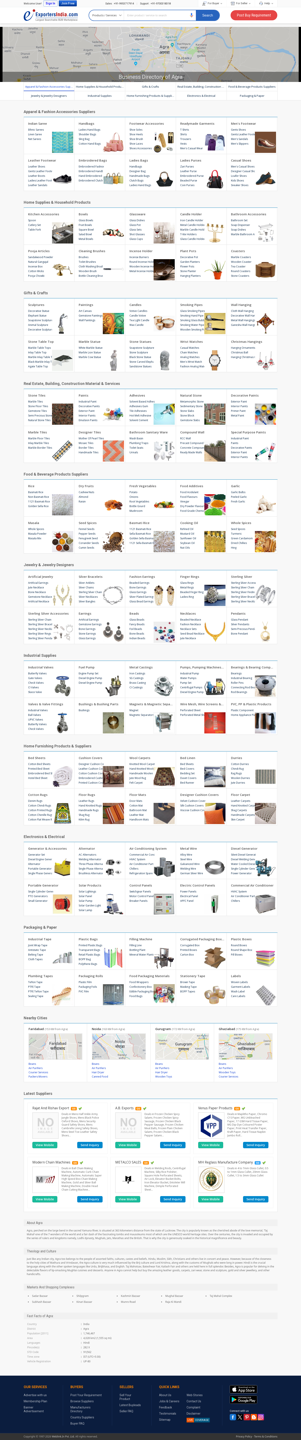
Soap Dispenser (240, 225)
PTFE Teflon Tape (38, 991)
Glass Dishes (137, 220)
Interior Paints (87, 415)
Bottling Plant (137, 950)
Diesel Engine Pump (90, 683)
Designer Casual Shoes (243, 171)
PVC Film (84, 991)
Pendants (238, 613)
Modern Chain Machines (51, 1162)
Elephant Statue (37, 315)
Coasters (238, 251)
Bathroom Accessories (248, 214)
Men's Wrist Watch (191, 362)
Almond (83, 497)
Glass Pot (135, 225)
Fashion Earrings (142, 576)
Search (207, 15)
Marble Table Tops (39, 348)
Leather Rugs (86, 801)
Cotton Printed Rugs (40, 810)
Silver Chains (86, 587)
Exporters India (51, 15)
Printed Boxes (188, 950)
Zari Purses (187, 166)
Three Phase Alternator (91, 864)
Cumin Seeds (86, 547)
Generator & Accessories (47, 848)
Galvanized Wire (190, 864)
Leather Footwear (42, 160)
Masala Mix (34, 538)
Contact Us (194, 1401)
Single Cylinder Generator (243, 868)
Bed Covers (187, 768)
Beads (134, 613)
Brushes (83, 257)
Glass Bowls (86, 220)
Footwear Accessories (146, 123)
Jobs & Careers (169, 1401)
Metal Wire (188, 848)
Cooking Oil (189, 523)
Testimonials (167, 1413)
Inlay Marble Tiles (38, 443)
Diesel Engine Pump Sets (91, 678)
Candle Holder (191, 214)
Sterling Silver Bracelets (243, 597)
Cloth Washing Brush (91, 266)
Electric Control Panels (197, 885)
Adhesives (137, 395)
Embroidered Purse (192, 176)
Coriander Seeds (89, 543)
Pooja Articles (39, 251)
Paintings (86, 305)
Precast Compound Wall (192, 443)
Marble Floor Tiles (39, 438)
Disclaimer (194, 1413)
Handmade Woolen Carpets (142, 773)
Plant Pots (188, 251)
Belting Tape (35, 954)
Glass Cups (136, 239)
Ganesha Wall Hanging (243, 325)
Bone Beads (136, 633)
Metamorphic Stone (192, 401)
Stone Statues (140, 341)
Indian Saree (37, 123)
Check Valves (36, 683)
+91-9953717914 (120, 3)
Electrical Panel (189, 896)
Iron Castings (137, 673)
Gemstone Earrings (90, 624)
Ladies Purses (190, 160)
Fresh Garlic (238, 501)
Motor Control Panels (142, 896)
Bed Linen (187, 758)
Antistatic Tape (37, 950)
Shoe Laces (136, 143)
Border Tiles (86, 448)
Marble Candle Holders (192, 229)
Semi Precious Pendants (243, 629)
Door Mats (135, 801)
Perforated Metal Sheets (192, 715)
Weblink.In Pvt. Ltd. (63, 1436)
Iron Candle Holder (191, 220)
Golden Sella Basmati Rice (142, 538)
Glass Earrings (137, 592)
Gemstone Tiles (37, 411)
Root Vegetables (139, 501)
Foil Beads (135, 629)
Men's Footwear (243, 123)
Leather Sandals (37, 185)
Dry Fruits (86, 486)
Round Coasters (240, 271)
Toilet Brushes (87, 262)
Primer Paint (238, 411)
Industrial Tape (39, 939)
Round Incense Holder (142, 262)
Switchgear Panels (140, 891)
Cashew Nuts (86, 492)
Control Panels (140, 885)
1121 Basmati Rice (39, 501)
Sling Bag (84, 139)
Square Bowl (86, 229)
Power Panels (188, 891)
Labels (236, 976)
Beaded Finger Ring (191, 592)
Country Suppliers (82, 1417)
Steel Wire (186, 859)
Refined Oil (186, 529)
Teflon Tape (35, 982)
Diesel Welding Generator (243, 859)
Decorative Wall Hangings (243, 315)
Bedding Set (187, 773)
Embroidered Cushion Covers (91, 778)
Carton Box (187, 954)
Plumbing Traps (138, 443)
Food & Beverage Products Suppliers (252, 87)
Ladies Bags (138, 160)
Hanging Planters (190, 276)
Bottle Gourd (137, 506)
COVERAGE (198, 1420)
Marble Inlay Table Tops (40, 357)
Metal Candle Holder (192, 225)
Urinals (133, 452)
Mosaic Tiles (86, 443)
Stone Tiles (36, 395)
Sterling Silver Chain (90, 592)
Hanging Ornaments (243, 348)
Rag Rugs (236, 773)
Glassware (137, 214)
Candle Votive (137, 315)
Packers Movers (38, 1076)
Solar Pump (85, 901)
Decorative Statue (38, 311)
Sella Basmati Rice (140, 533)
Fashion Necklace (190, 624)
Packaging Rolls (91, 976)
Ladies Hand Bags (89, 129)
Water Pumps (188, 678)
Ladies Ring (187, 597)
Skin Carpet (238, 819)
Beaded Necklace (190, 619)
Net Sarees (34, 139)
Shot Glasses (137, 234)
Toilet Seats (136, 448)
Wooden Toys (163, 1076)
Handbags (86, 123)
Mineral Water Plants (141, 954)
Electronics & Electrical (201, 96)
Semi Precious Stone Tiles (40, 415)
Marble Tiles (35, 401)
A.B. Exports (124, 1108)
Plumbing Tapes (40, 976)
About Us (165, 1395)
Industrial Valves (41, 667)
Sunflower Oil (188, 538)
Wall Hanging (241, 305)
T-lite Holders (188, 234)
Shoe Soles (135, 129)
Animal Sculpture (38, 325)
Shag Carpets (239, 810)
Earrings (85, 613)
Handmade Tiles (88, 452)
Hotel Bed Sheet (37, 778)
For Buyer (212, 3)
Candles (135, 305)
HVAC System (137, 859)
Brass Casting (137, 683)
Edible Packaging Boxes (142, 991)
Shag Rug (84, 815)
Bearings (236, 673)
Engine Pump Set (88, 673)
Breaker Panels (138, 901)
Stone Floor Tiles (38, 406)
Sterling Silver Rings (39, 633)
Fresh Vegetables (142, 486)
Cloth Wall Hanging (242, 311)
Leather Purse (188, 171)
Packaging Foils (88, 987)
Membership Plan (35, 1401)
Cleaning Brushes (92, 251)
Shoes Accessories (140, 148)
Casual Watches (189, 348)
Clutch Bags (136, 180)
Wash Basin (136, 438)
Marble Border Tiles (40, 448)
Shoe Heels (136, 134)
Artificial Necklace (38, 601)
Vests (183, 143)
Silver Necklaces (88, 597)
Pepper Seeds (87, 533)
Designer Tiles (90, 432)
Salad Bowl (85, 234)
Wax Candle (136, 325)
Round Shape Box (241, 950)
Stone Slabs (187, 411)
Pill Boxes (236, 954)
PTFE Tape (34, 987)
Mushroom (136, 511)
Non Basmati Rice (38, 497)
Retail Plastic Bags (89, 954)
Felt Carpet (136, 782)
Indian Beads (137, 638)
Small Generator (38, 901)
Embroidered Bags (93, 160)
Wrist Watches (191, 341)
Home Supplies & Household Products (100, 87)
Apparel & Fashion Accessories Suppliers (49, 87)
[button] (191, 15)
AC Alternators (87, 854)
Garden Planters (190, 262)
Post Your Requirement (86, 1395)
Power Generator (241, 873)
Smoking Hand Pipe (191, 315)
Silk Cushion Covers (191, 805)
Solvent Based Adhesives (142, 401)
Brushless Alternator (91, 873)
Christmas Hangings (246, 341)
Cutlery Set (34, 225)
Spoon (32, 220)
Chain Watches (189, 352)
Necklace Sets (188, 629)
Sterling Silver (241, 576)
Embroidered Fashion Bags (91, 166)
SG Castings (136, 678)
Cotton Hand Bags (90, 143)
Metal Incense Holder (142, 271)
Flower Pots (187, 266)
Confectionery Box (140, 987)
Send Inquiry (90, 1145)
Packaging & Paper (252, 96)
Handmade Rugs (89, 810)
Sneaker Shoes (239, 185)
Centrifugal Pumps (191, 687)
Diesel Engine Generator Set (40, 859)
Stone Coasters (240, 276)
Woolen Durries (240, 778)
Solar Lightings (87, 891)
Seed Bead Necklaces (192, 633)
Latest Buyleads (130, 1405)
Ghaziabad (239, 1029)
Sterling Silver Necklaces (243, 601)
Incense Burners (139, 257)
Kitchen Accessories (43, 214)
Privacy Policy (244, 1436)
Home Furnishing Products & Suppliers (151, 96)
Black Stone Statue (140, 357)
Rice (31, 486)
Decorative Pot (189, 257)
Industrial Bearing (241, 678)
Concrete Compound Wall (192, 448)
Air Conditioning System (148, 848)
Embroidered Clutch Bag (91, 180)
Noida (108, 1029)
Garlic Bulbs (238, 492)
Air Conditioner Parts (142, 864)
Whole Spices (36, 529)
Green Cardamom (242, 538)
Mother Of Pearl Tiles (91, 438)
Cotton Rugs (38, 795)
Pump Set (185, 683)
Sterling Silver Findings (243, 592)
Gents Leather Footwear (243, 134)
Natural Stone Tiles (39, 420)
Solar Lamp (85, 910)
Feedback (165, 1407)
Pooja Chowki (36, 276)
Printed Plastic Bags (90, 945)
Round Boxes (239, 945)
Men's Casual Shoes (242, 166)
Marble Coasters (241, 257)
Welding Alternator (90, 859)
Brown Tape (187, 982)
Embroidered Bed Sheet (40, 773)
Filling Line (135, 945)
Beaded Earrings (139, 583)
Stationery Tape (192, 976)
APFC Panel (187, 901)
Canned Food (100, 1076)
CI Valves (33, 687)
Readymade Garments (197, 123)
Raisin (82, 501)
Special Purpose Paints (248, 432)
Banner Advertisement (34, 1409)
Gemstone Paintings (91, 315)
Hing (233, 547)
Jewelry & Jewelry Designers (49, 96)
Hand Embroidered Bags (91, 176)
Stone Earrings (87, 633)
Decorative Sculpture (40, 329)
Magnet (133, 710)
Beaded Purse (188, 180)
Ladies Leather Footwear (40, 180)
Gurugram (175, 1029)
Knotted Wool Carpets (142, 764)
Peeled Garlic (239, 497)
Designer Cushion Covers (91, 764)
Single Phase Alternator (91, 868)
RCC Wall (185, 438)
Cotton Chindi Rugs (39, 805)
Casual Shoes (241, 160)
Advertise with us (35, 1395)
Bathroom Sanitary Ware (148, 432)
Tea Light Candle (139, 320)
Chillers (133, 868)
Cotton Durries (240, 764)
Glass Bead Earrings (141, 601)
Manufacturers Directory (80, 1409)
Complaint (193, 1407)
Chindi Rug (237, 768)
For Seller (240, 3)
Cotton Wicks (36, 271)
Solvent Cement (138, 420)
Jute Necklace (36, 587)
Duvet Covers (188, 778)
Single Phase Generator (40, 873)
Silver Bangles (87, 601)
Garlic (235, 486)
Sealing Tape (35, 996)
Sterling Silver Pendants (40, 638)
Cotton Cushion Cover (91, 773)
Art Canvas (85, 311)
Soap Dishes (238, 229)
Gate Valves (35, 678)
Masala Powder (37, 533)
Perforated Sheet (190, 710)
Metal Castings (141, 667)
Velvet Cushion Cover (192, 801)
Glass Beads (136, 619)
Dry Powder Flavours (192, 506)
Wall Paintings (87, 320)
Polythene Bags (88, 964)
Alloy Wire (186, 854)
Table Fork (34, 229)
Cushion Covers (90, 758)
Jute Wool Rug (137, 778)
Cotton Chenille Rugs (40, 815)
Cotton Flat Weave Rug (40, 819)
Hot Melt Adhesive (140, 415)
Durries (236, 758)
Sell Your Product (125, 1397)
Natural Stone (191, 395)
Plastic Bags (88, 939)
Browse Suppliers (82, 1401)
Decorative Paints (89, 406)
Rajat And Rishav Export (50, 1108)
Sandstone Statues (140, 366)
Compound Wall (192, 432)
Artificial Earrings (38, 583)
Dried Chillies (239, 543)
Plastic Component (242, 710)
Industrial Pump (189, 673)
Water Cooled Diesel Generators (243, 864)
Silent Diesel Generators (243, 854)
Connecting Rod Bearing (243, 687)
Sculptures (36, 305)
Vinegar (184, 501)
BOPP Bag (85, 959)
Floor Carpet (240, 795)
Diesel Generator (244, 848)
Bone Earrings (137, 587)
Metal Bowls (86, 239)
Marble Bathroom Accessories (243, 234)
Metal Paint (237, 415)
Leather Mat (136, 815)
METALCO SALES (128, 1162)
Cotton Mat (136, 805)
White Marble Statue (91, 348)
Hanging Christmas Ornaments (243, 357)
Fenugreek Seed (88, 538)
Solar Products (90, 885)
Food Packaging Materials (149, 976)
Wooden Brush (88, 271)
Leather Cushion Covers (91, 768)
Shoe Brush (136, 139)
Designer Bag (137, 171)
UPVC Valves (35, 719)
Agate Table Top (38, 366)
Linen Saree (35, 134)
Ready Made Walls (191, 452)
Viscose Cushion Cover (192, 810)
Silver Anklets (86, 583)
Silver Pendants (240, 624)
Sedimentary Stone (191, 406)
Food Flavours (188, 497)
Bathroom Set (239, 220)
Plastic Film (85, 982)
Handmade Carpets (243, 815)
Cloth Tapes (35, 959)
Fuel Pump (87, 667)
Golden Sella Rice (38, 506)
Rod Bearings (239, 692)
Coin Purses (187, 185)
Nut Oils (185, 547)
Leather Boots (36, 176)
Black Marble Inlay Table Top (40, 362)
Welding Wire (188, 868)
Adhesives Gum (138, 406)
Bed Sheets (36, 758)
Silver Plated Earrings (141, 597)
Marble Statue (89, 341)
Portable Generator (40, 868)
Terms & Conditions (265, 1436)
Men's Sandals (239, 139)
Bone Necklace (37, 592)
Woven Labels (239, 982)
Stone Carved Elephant (142, 362)
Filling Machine (140, 939)
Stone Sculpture (138, 352)
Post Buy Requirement (254, 15)
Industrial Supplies (100, 96)
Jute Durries (238, 782)
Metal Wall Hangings (243, 320)
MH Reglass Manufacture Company (225, 1162)
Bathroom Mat (138, 810)
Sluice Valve (35, 692)
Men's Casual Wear (191, 148)
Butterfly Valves (37, 673)
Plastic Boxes (241, 939)
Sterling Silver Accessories (243, 583)
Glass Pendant (239, 619)
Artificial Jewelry (40, 576)
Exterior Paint (87, 411)
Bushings (84, 710)
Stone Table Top (41, 341)
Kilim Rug (84, 819)
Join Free (67, 3)
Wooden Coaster (241, 262)
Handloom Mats (139, 819)
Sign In (50, 3)
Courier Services (38, 1072)
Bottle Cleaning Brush (91, 276)
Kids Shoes (237, 180)
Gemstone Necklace (40, 597)
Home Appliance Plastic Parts (243, 715)
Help (266, 3)
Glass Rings (187, 583)
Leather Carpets (240, 801)
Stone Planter (188, 271)
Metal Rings (187, 587)
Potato (133, 492)
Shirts (183, 134)
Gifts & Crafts (150, 87)
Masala (33, 523)
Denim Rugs (35, 801)
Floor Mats (137, 795)
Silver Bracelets (91, 576)
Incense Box (35, 266)
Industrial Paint (87, 401)
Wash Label (238, 991)
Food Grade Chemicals (192, 511)
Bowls (83, 214)
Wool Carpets (139, 758)
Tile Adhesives (138, 411)
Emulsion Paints (88, 420)
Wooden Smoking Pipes (192, 329)
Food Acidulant (189, 492)
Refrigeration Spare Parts (142, 873)
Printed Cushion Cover (91, 782)
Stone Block (187, 415)
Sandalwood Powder (40, 257)
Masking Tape (188, 987)
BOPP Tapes (187, 991)
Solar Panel (85, 896)
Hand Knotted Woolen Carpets (142, 768)
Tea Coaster (238, 266)
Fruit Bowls (85, 225)
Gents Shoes (238, 129)
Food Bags (135, 996)
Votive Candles (138, 311)
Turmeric (236, 533)
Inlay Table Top (37, 352)
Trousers (185, 139)
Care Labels (238, 996)
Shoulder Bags (87, 134)
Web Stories (195, 1395)
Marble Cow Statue (90, 357)
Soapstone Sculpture (40, 320)
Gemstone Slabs (190, 420)
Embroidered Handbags (91, 171)
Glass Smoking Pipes (192, 311)
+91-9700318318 (155, 3)
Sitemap (164, 1419)
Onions (133, 497)
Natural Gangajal (38, 262)
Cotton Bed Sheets (39, 764)
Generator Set (36, 854)
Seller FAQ (126, 1411)
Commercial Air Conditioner (142, 854)
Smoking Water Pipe (192, 325)
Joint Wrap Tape (37, 945)
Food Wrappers (138, 982)
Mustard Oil (187, 533)
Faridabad (48, 1029)
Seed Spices (88, 523)
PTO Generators (38, 896)
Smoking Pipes (191, 305)
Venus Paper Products (215, 1108)
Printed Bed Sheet (38, 768)
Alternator (34, 864)
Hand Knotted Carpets (243, 805)
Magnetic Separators (141, 715)
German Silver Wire (191, 873)
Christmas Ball (239, 352)
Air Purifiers (36, 1068)
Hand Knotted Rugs (90, 805)
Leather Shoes (36, 166)
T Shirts (184, 129)
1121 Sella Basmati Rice (142, 543)
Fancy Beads (136, 624)
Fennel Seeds (86, 529)
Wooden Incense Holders (142, 266)
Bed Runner (187, 782)
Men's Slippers (239, 143)
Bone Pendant (239, 633)
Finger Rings (189, 576)
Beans (32, 1064)
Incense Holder (141, 251)
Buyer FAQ (77, 1423)
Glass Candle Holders (192, 239)
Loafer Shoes (239, 176)
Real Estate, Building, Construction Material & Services (202, 87)
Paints (83, 395)
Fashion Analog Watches (192, 366)
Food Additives (191, 486)
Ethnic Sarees (36, 129)
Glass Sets (135, 229)
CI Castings (136, 687)
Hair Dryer (98, 1072)
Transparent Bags (89, 950)
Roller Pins (237, 683)
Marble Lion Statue (90, 352)
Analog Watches (189, 357)
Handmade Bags (139, 176)
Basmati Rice (35, 492)
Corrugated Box (189, 945)
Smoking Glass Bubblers (192, 320)
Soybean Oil (187, 543)
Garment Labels (240, 987)
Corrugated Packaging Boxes (202, 939)
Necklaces (188, 613)
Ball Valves (34, 715)
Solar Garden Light (90, 905)
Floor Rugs (87, 795)
